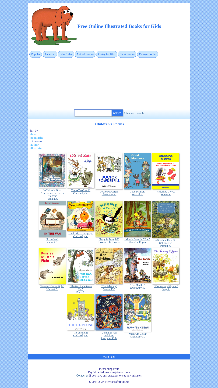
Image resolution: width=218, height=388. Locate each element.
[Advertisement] (109, 84)
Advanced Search (133, 113)
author (34, 144)
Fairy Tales (66, 54)
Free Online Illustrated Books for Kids (119, 26)
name (36, 141)
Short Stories (127, 54)
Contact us (82, 375)
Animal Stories (85, 54)
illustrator (36, 148)
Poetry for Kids (107, 54)
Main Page (109, 356)
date (33, 134)
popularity (36, 137)
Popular (35, 54)
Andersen (49, 54)
